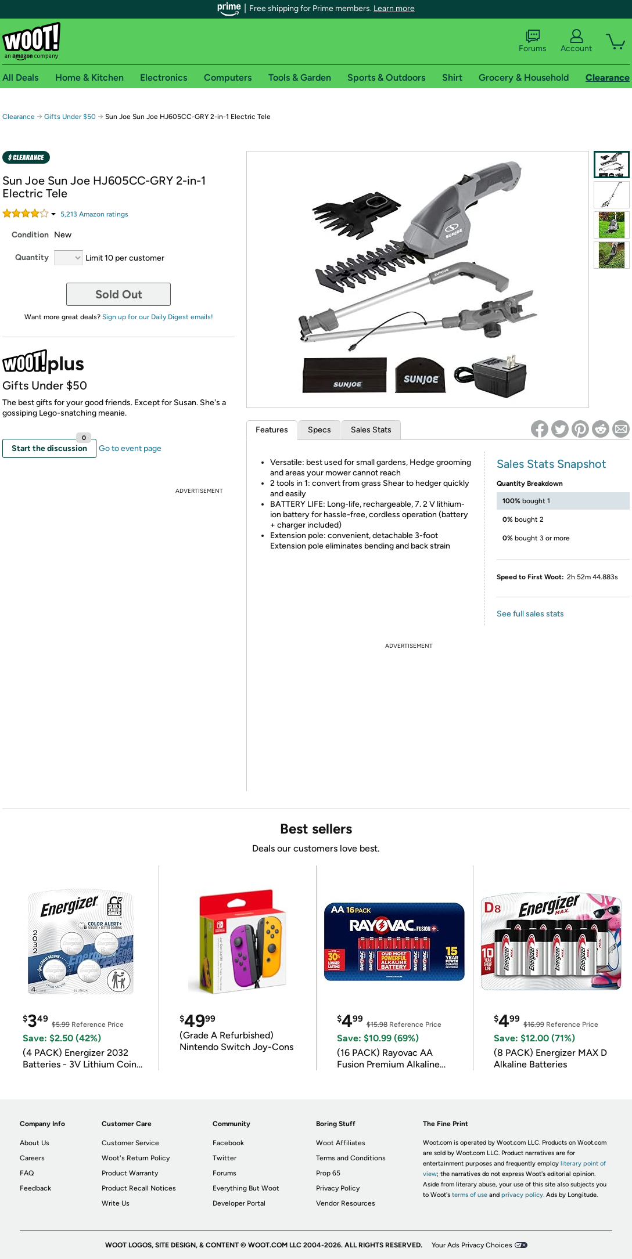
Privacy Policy (338, 1188)
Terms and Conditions (351, 1158)
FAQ (27, 1173)
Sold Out (118, 294)
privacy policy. (522, 1195)
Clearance (18, 117)
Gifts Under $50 (70, 117)
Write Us (116, 1203)
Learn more (394, 8)
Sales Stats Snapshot (551, 464)
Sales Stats (371, 430)
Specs (319, 430)
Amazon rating (94, 214)
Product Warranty (130, 1173)
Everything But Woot (246, 1188)
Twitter (224, 1158)
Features (272, 430)
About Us (34, 1143)
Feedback (35, 1188)
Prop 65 (328, 1173)
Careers (32, 1158)
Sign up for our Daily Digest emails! (157, 317)
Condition (30, 235)
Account (576, 41)
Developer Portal (239, 1203)
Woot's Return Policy (136, 1158)
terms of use (469, 1195)
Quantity (32, 257)
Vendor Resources (345, 1203)
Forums (533, 41)
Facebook (228, 1143)
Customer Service (130, 1143)
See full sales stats (530, 614)
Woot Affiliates (340, 1143)
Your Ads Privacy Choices (472, 1245)
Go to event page (130, 448)
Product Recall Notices (139, 1188)
